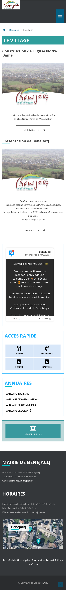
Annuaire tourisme (17, 394)
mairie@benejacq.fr (22, 480)
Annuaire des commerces (21, 405)
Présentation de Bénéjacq (25, 140)
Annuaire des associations (22, 399)
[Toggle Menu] (60, 16)
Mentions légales (21, 560)
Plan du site (38, 560)
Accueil (6, 560)
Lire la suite (37, 129)
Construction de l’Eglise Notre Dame (29, 52)
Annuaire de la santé (18, 410)
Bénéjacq (14, 29)
